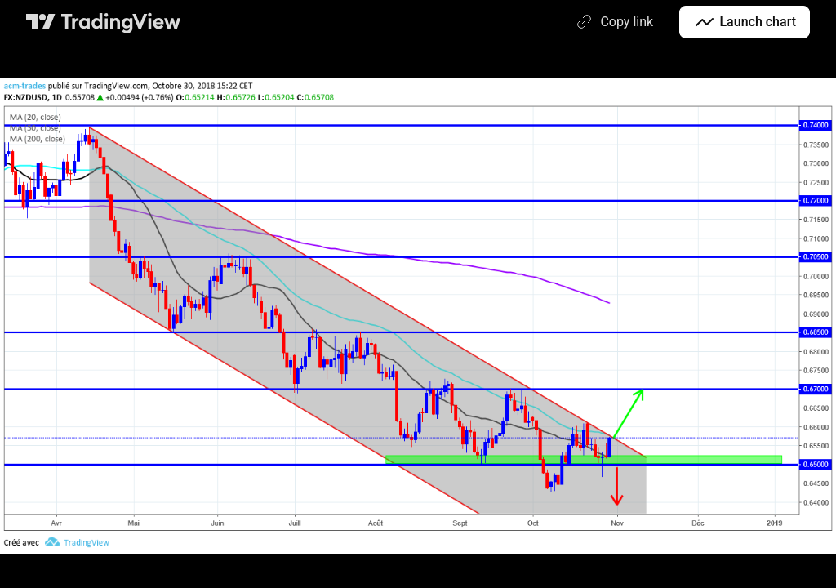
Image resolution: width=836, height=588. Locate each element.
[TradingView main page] (103, 22)
